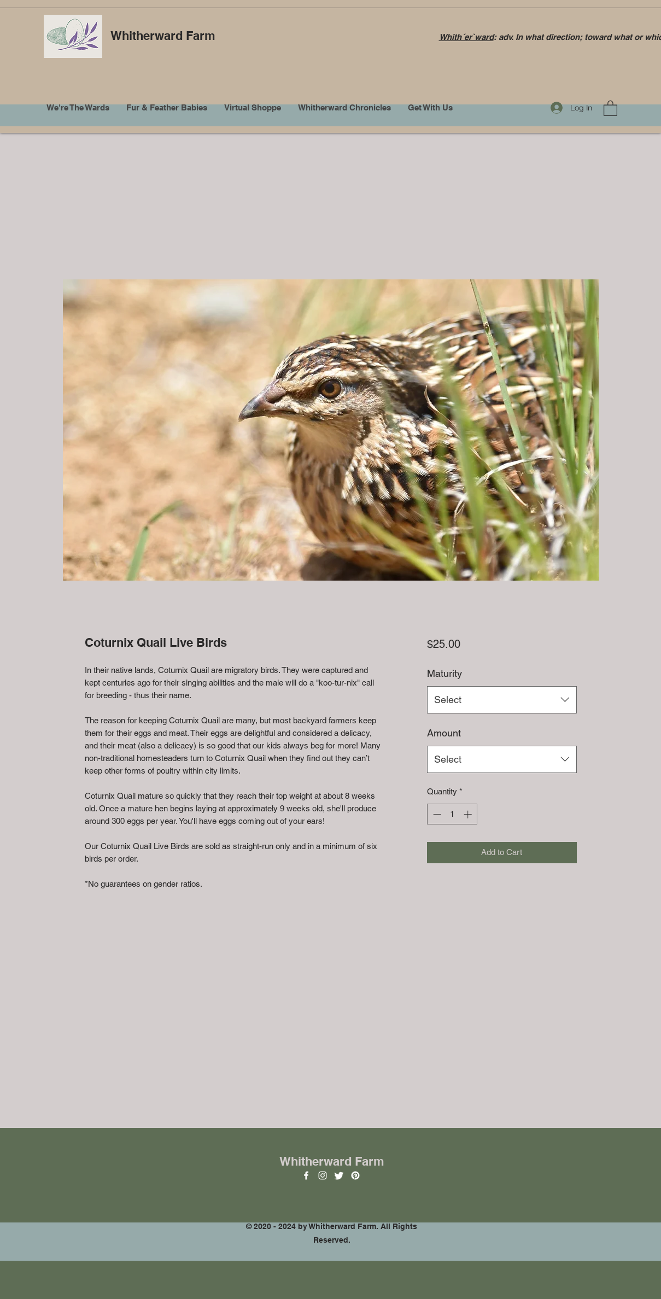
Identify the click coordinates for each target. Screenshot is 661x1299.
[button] (610, 108)
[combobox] (501, 699)
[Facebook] (306, 1175)
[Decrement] (436, 814)
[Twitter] (339, 1175)
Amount (444, 733)
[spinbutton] (452, 814)
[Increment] (468, 814)
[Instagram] (322, 1175)
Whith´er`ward (466, 37)
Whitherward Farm (162, 35)
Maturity (444, 673)
